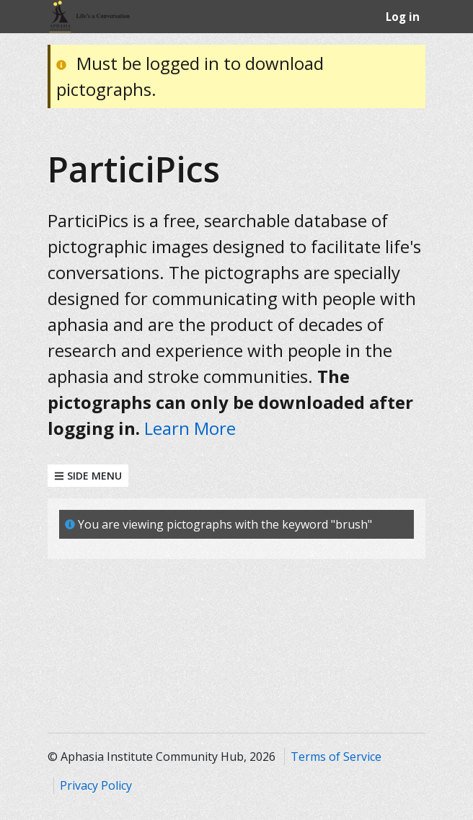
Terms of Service (336, 756)
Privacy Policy (96, 785)
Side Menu (88, 475)
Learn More (190, 428)
